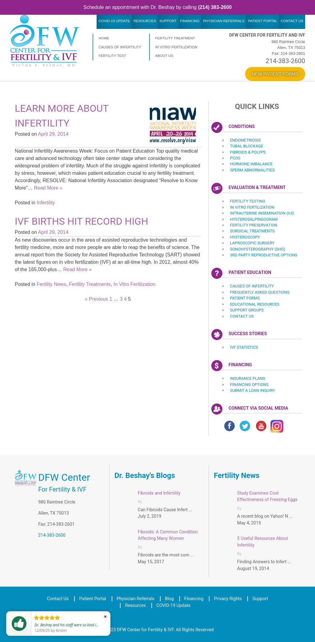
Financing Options (249, 384)
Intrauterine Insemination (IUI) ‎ (262, 213)
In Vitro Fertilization (176, 47)
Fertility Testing (247, 201)
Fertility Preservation (253, 225)
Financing (189, 21)
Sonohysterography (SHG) (257, 249)
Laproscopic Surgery (252, 243)
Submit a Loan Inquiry (252, 390)
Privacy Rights (228, 598)
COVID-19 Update (114, 21)
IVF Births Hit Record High (81, 221)
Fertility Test (112, 56)
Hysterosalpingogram (254, 219)
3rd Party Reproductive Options (263, 255)
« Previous (96, 299)
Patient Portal (262, 21)
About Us (164, 56)
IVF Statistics (244, 347)
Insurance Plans (247, 378)
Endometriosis (245, 140)
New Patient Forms (275, 73)
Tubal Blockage (246, 146)
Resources (145, 21)
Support (167, 21)
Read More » (48, 188)
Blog (169, 598)
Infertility (46, 202)
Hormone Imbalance (251, 164)
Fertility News (51, 284)
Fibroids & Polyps (248, 152)
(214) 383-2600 (215, 7)
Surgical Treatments (252, 231)
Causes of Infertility (119, 47)
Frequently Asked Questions (259, 292)
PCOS (235, 158)
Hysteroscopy (245, 237)
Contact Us (292, 21)
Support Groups (247, 310)
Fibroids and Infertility (159, 493)
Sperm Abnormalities (252, 170)
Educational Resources (254, 304)
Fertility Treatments (90, 284)
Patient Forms (245, 298)
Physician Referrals (223, 21)
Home (103, 38)
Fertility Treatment (175, 38)
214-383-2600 (285, 61)
